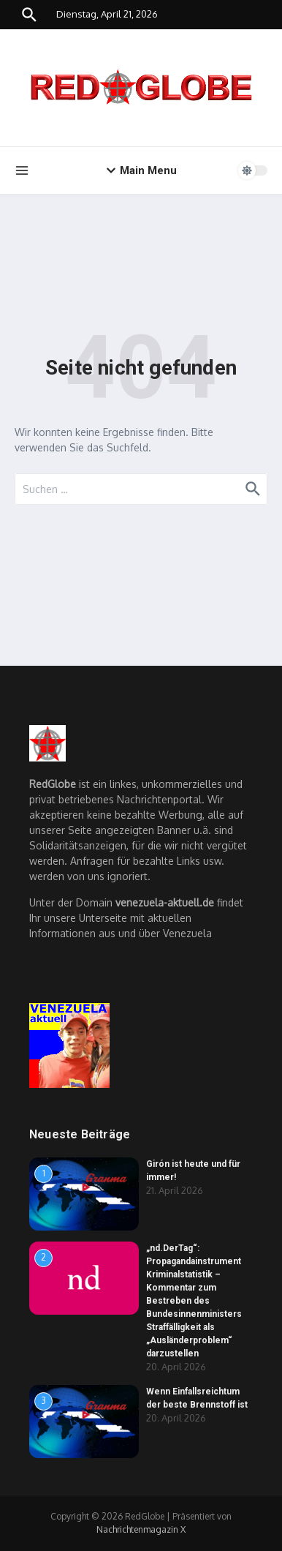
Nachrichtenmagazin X (141, 1529)
